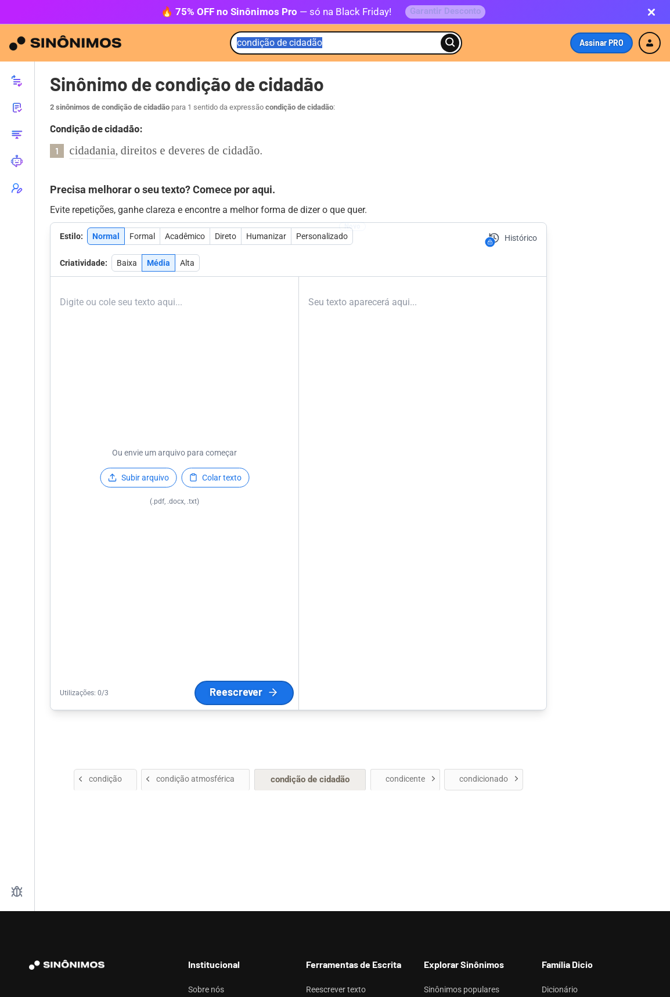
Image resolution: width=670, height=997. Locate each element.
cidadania (93, 152)
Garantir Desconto (445, 13)
